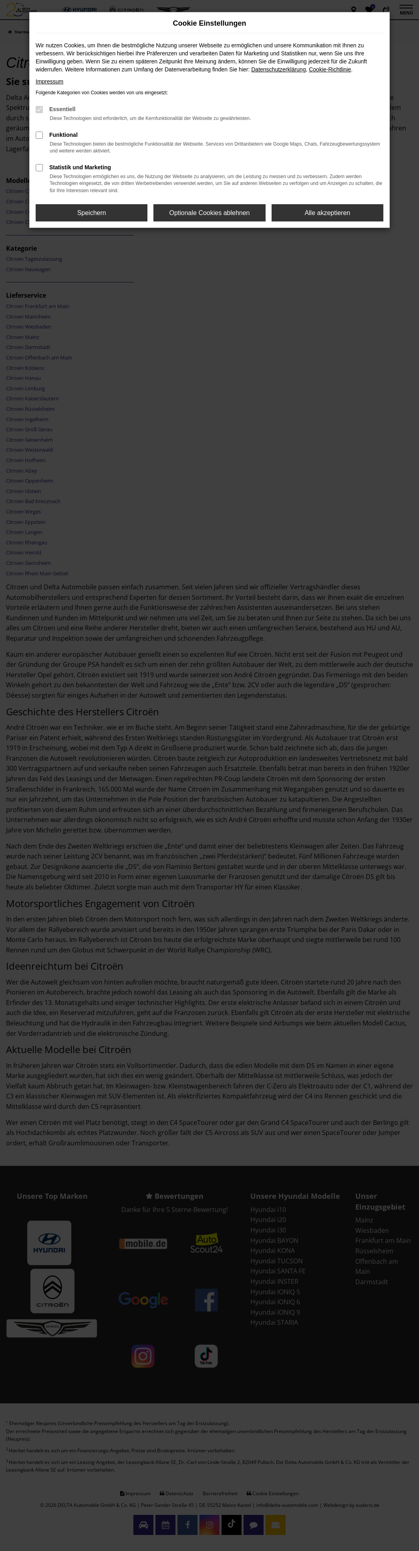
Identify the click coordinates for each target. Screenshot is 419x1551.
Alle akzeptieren (327, 212)
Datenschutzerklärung (278, 69)
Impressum (49, 81)
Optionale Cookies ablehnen (209, 212)
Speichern (91, 212)
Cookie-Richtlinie (330, 69)
